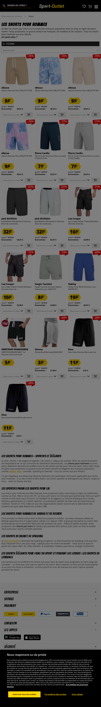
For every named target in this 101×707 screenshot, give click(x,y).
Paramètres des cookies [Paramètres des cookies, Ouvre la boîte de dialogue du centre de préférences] (55, 700)
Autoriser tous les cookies (24, 700)
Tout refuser (77, 700)
